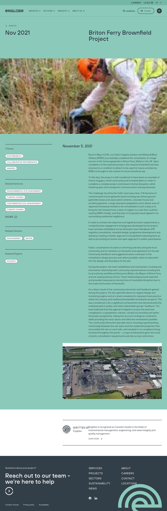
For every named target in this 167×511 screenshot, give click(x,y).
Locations (129, 483)
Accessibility (44, 505)
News (93, 488)
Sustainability (99, 483)
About (126, 468)
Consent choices (12, 505)
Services (95, 468)
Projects (96, 473)
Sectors (95, 478)
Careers (127, 473)
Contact (128, 478)
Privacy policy (28, 505)
